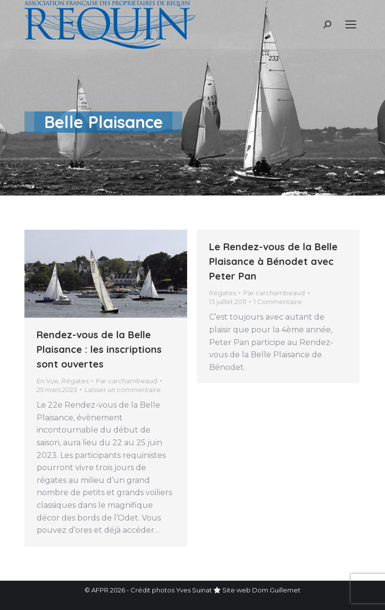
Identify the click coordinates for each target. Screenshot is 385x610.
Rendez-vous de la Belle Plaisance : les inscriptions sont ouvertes (99, 349)
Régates (75, 381)
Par (126, 381)
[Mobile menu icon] (351, 24)
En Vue (48, 381)
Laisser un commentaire (123, 389)
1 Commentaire (278, 301)
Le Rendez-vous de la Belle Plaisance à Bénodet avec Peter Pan (273, 261)
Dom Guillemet (276, 590)
